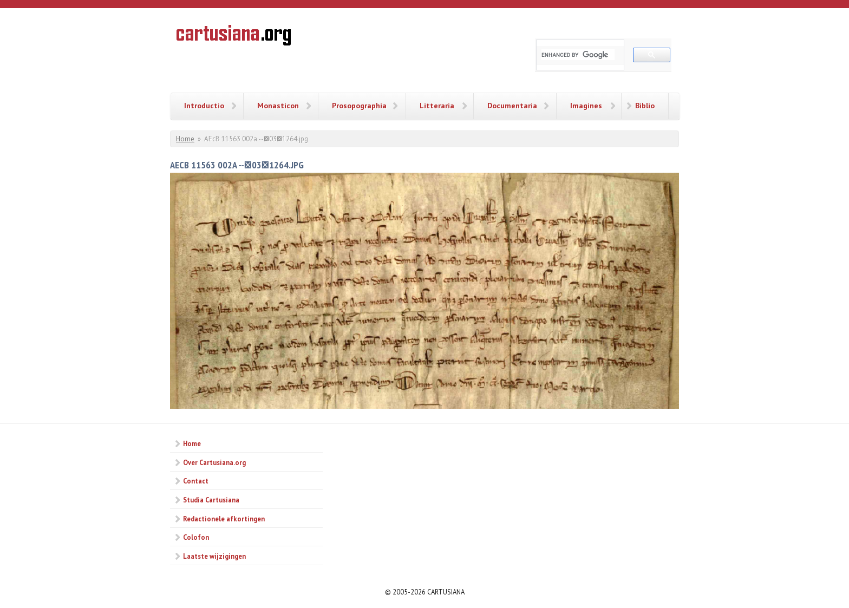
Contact (195, 480)
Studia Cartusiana (211, 499)
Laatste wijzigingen (214, 556)
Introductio (204, 105)
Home (185, 138)
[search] (578, 54)
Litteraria (437, 105)
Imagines (586, 105)
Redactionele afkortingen (224, 518)
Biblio (645, 105)
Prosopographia (359, 105)
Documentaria (512, 105)
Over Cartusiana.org (214, 462)
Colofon (196, 537)
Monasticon (278, 105)
